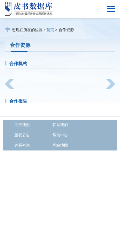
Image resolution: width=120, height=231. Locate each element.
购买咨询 (22, 145)
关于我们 (22, 125)
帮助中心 (60, 135)
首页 (50, 30)
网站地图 (60, 145)
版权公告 (22, 135)
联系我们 (60, 125)
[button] (9, 84)
